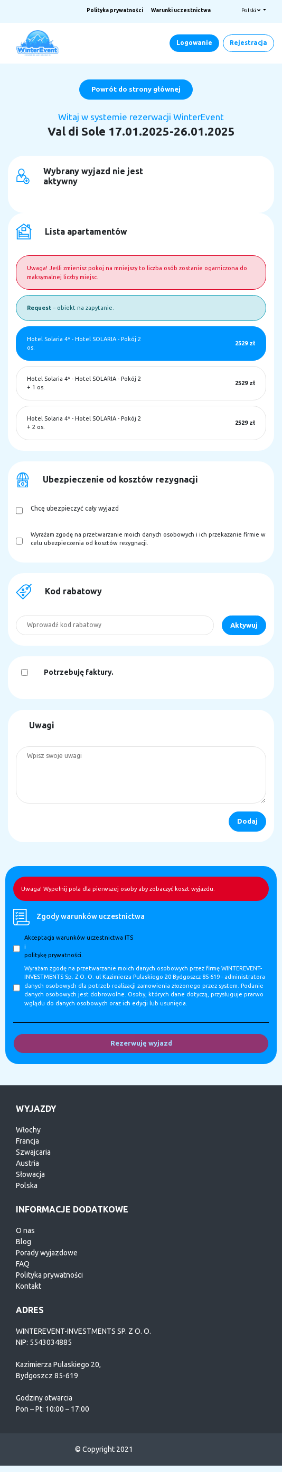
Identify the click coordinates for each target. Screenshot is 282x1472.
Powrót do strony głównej (136, 89)
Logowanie (194, 42)
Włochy (28, 1130)
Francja (27, 1141)
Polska (26, 1185)
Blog (23, 1241)
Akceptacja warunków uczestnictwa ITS (78, 937)
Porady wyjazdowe (47, 1252)
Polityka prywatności (115, 10)
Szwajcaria (33, 1152)
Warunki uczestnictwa (181, 10)
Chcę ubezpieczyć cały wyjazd (75, 508)
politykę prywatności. (53, 955)
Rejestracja (248, 42)
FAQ (23, 1264)
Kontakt (28, 1286)
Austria (27, 1163)
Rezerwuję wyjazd (141, 1043)
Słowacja (30, 1174)
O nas (25, 1230)
